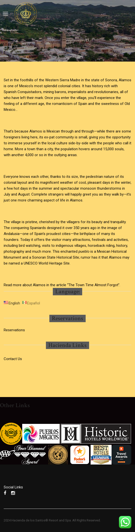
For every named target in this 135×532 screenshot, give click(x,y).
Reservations (14, 330)
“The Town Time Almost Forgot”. (93, 285)
